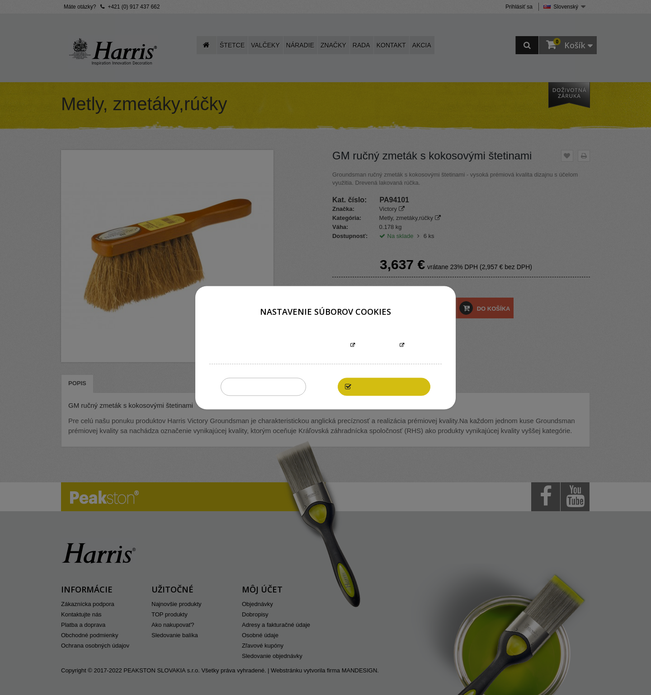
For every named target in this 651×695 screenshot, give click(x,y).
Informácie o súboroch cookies (297, 345)
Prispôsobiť (377, 345)
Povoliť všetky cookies (388, 386)
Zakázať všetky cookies (263, 386)
